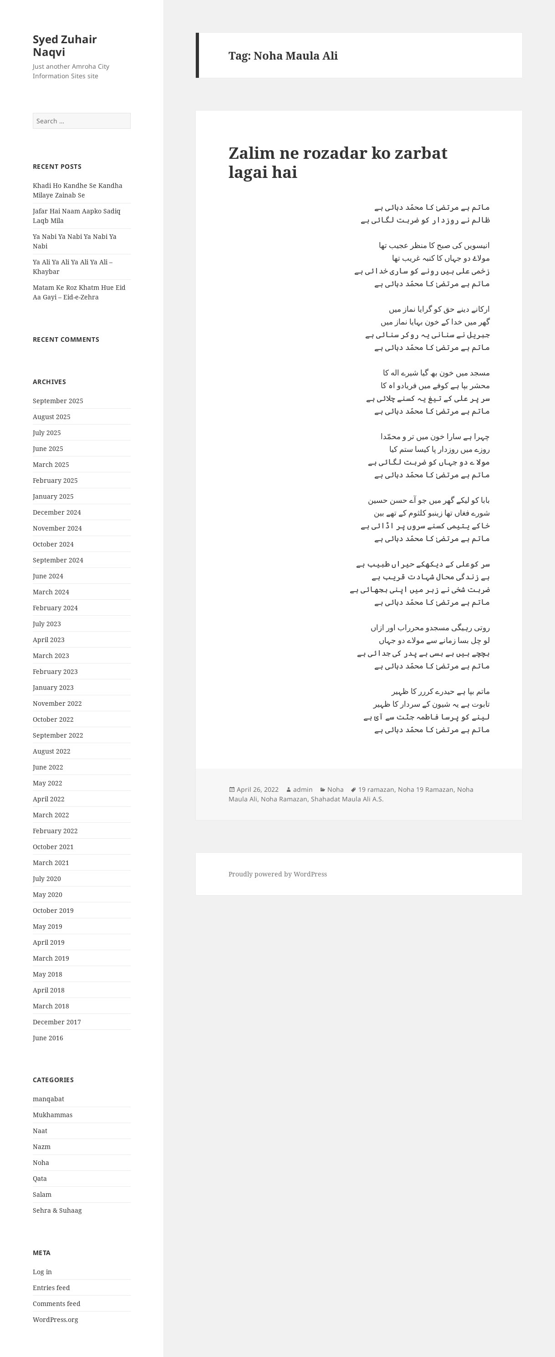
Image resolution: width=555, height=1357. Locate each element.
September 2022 (58, 735)
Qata (40, 1178)
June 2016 (48, 1037)
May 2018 (47, 974)
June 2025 (48, 448)
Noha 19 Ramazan (425, 789)
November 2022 (57, 703)
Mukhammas (52, 1114)
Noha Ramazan (284, 799)
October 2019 (53, 910)
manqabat (48, 1098)
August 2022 (52, 751)
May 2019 (47, 926)
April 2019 (49, 942)
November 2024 (57, 528)
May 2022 (47, 783)
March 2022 (51, 814)
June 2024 (48, 576)
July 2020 (47, 878)
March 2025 (51, 464)
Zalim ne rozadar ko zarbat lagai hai (338, 162)
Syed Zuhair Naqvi (65, 45)
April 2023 (49, 639)
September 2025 (58, 400)
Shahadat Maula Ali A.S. (347, 799)
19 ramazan (376, 789)
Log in (42, 1271)
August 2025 (52, 416)
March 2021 (51, 862)
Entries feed (51, 1287)
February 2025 (55, 480)
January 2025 (53, 496)
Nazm (42, 1146)
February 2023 (55, 671)
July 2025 (47, 432)
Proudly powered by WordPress (278, 874)
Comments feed (57, 1303)
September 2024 (58, 560)
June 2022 (48, 767)
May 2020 (47, 894)
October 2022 (53, 719)
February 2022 (55, 830)
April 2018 (49, 990)
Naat (40, 1130)
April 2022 (49, 799)
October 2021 (53, 846)
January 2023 (53, 687)
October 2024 (53, 544)
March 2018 (51, 1006)
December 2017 (57, 1022)
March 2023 (51, 655)
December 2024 (57, 512)
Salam (42, 1194)
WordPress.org (55, 1319)
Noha (41, 1162)
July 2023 (47, 623)
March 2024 (51, 591)
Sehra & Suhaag (57, 1210)
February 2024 (55, 607)
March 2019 (51, 958)
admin (303, 789)
